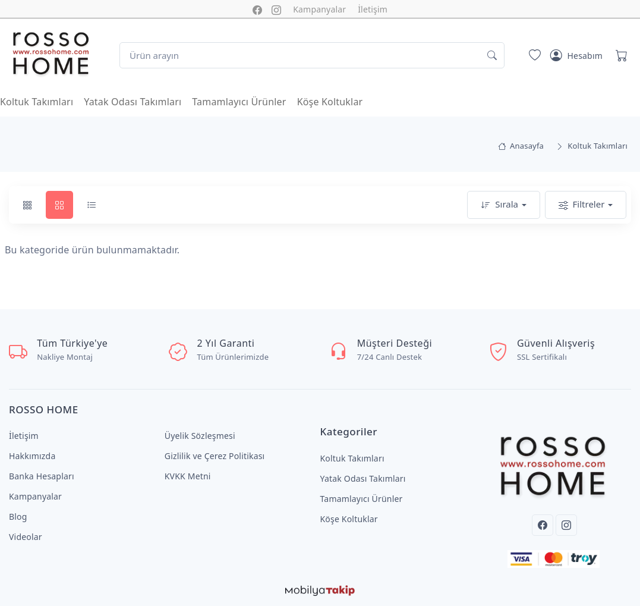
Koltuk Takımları (36, 101)
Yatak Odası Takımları (132, 101)
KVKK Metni (188, 476)
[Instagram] (566, 525)
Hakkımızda (32, 455)
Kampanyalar (319, 9)
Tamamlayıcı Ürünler (239, 101)
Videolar (25, 536)
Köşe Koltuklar (330, 101)
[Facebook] (542, 525)
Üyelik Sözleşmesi (200, 435)
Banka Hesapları (41, 476)
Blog (18, 516)
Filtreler (582, 205)
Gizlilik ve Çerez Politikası (215, 455)
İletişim (372, 9)
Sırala (499, 205)
